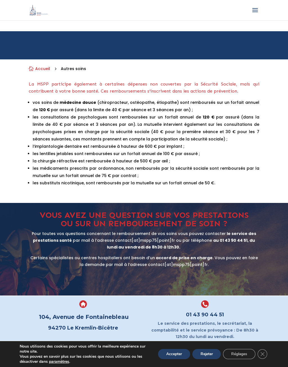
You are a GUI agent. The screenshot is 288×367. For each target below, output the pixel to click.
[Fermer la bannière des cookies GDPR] (262, 354)
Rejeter (204, 354)
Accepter (171, 354)
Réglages (238, 354)
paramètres (59, 361)
